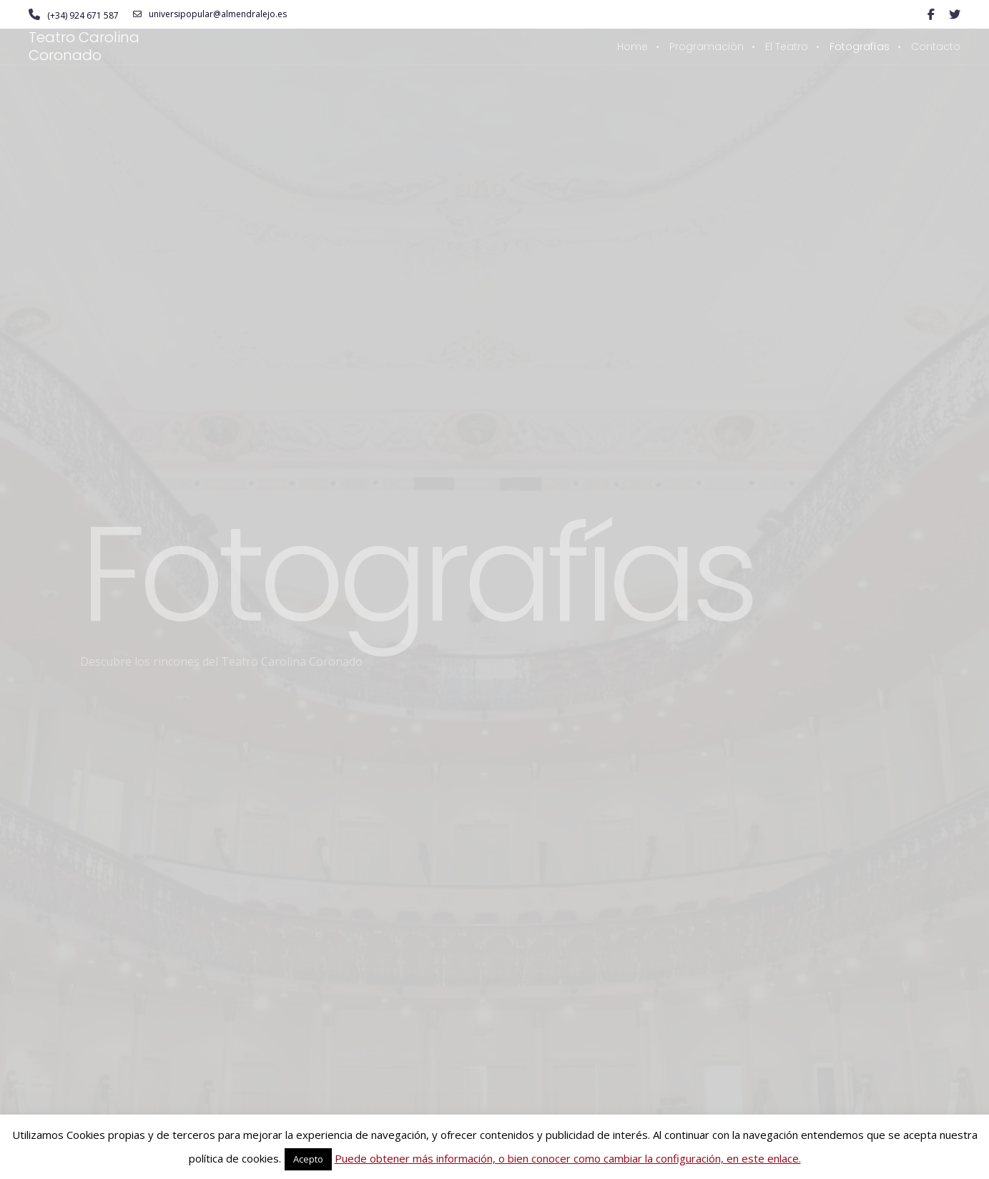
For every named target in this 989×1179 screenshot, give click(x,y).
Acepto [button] (308, 1159)
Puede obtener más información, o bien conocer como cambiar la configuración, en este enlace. (568, 1158)
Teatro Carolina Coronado (84, 46)
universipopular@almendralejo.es (210, 14)
